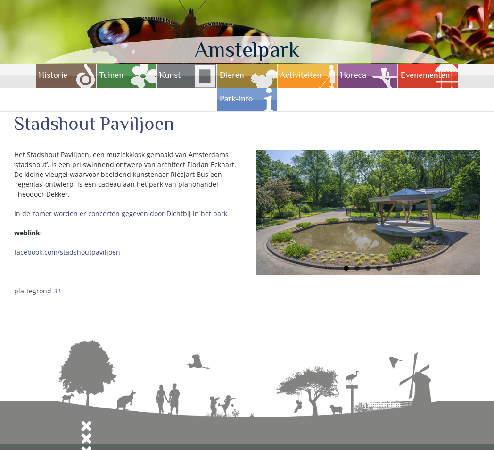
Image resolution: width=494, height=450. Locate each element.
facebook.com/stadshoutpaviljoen (67, 252)
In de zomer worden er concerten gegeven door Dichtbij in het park (120, 213)
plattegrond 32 (37, 290)
